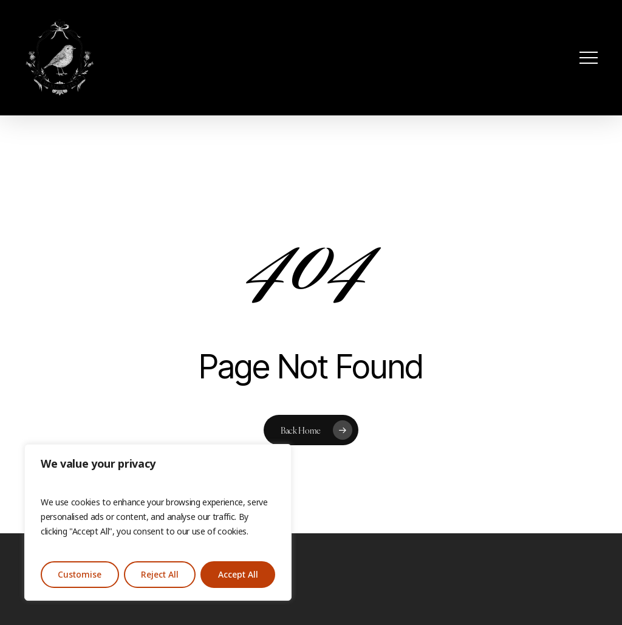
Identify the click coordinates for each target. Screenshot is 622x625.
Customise (79, 575)
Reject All (160, 575)
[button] (588, 58)
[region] (158, 522)
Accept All (238, 575)
